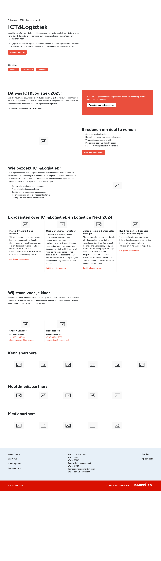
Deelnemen (86, 10)
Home (10, 3)
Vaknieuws (42, 70)
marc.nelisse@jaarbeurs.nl (57, 340)
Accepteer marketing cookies (101, 105)
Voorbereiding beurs (106, 10)
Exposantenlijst (125, 10)
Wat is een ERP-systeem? (79, 487)
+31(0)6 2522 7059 (54, 337)
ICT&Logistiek (28, 3)
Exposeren (98, 3)
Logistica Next (39, 3)
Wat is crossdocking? (77, 470)
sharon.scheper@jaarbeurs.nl (21, 340)
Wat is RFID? (73, 475)
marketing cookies (138, 97)
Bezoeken (88, 3)
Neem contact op (17, 52)
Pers (106, 3)
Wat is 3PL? (73, 472)
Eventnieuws (28, 70)
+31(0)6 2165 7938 (17, 337)
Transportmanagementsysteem (81, 484)
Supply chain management (79, 478)
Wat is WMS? (73, 481)
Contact (113, 3)
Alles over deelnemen (93, 152)
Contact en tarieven (144, 10)
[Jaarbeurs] (142, 500)
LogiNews (17, 3)
